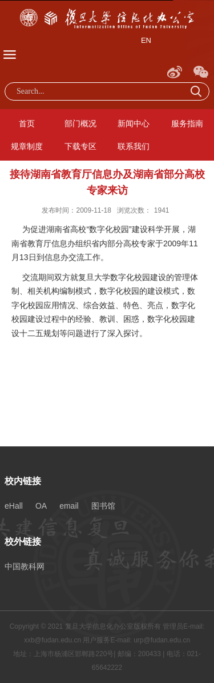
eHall (14, 505)
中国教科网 (25, 566)
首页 (27, 123)
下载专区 (80, 146)
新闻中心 (134, 123)
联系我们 (134, 146)
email (68, 505)
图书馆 (103, 505)
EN (146, 40)
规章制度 (27, 146)
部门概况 (80, 123)
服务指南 (187, 123)
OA (41, 505)
